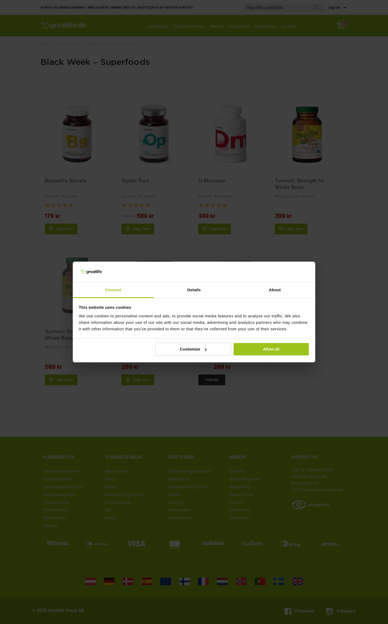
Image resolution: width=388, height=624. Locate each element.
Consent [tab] (113, 289)
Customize (193, 349)
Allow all (271, 349)
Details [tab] (194, 289)
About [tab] (275, 289)
